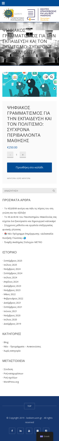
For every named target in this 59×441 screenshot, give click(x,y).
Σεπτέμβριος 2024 (13, 273)
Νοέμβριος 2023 (12, 290)
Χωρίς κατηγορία (23, 178)
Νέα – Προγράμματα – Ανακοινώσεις (22, 346)
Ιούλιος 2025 (10, 264)
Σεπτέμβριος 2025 (13, 260)
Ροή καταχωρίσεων (13, 373)
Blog (6, 342)
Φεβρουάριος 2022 (13, 298)
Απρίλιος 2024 (11, 281)
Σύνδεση (8, 369)
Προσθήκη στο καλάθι (29, 167)
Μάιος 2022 (10, 294)
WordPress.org (11, 381)
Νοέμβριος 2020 (12, 315)
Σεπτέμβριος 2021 (13, 306)
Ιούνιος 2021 (10, 311)
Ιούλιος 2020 (10, 319)
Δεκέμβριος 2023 (12, 285)
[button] (51, 77)
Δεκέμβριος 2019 (12, 323)
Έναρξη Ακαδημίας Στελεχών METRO (23, 242)
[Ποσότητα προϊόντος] (16, 155)
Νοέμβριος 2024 (12, 268)
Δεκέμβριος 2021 (12, 302)
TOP (29, 406)
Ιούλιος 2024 (10, 277)
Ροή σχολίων (10, 377)
